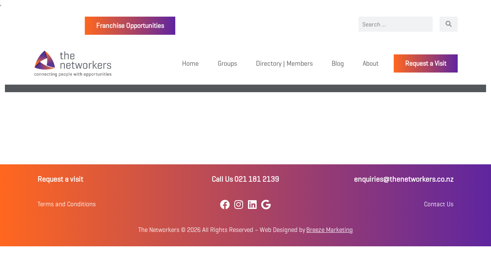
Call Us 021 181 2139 (245, 179)
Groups (227, 63)
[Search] (449, 24)
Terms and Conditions (66, 204)
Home (190, 63)
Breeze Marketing (329, 230)
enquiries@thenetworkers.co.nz (404, 179)
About (371, 63)
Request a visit (60, 179)
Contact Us (439, 204)
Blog (338, 63)
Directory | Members (284, 63)
